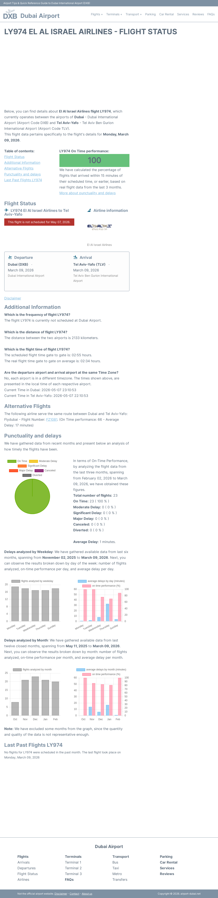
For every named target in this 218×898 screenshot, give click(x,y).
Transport (120, 856)
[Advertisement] (109, 74)
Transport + (134, 14)
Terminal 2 (73, 868)
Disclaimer (60, 893)
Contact (74, 893)
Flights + (97, 14)
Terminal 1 (73, 862)
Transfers (119, 879)
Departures (26, 868)
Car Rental (166, 14)
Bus (115, 862)
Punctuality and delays (22, 174)
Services (183, 14)
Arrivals (23, 862)
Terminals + (114, 14)
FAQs (211, 14)
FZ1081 (51, 419)
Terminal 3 (73, 874)
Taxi (115, 868)
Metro (117, 874)
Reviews (198, 14)
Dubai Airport (40, 16)
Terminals (73, 856)
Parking (150, 14)
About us (87, 893)
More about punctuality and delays (87, 193)
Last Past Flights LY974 (23, 180)
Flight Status (14, 157)
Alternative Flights (18, 168)
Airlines (23, 879)
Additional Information (22, 162)
